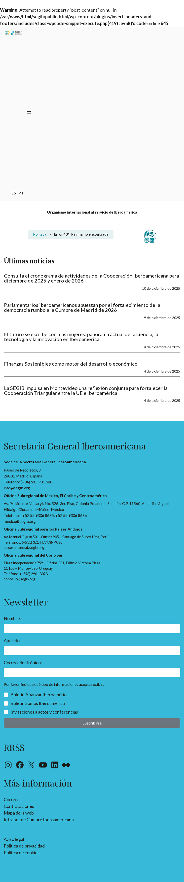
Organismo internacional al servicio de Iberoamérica (92, 212)
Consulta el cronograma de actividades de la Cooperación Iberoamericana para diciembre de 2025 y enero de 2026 (91, 278)
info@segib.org (17, 487)
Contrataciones (19, 806)
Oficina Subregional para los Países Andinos (43, 529)
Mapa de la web (19, 813)
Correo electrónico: (23, 662)
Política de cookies (21, 852)
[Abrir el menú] (29, 112)
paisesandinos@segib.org (24, 547)
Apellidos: (13, 640)
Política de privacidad (24, 846)
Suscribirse (92, 723)
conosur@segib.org (19, 579)
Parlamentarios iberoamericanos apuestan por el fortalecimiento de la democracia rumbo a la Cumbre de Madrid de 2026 (82, 307)
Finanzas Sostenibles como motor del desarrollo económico (71, 363)
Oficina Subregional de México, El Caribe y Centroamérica (55, 495)
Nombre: (12, 618)
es (13, 192)
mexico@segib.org (20, 521)
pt (21, 192)
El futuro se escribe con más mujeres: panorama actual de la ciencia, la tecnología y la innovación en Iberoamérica (81, 337)
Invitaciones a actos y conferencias (44, 712)
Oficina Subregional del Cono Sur (33, 555)
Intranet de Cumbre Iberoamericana (39, 819)
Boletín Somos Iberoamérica (37, 703)
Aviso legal (14, 839)
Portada (39, 234)
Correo (11, 799)
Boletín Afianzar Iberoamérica (39, 694)
